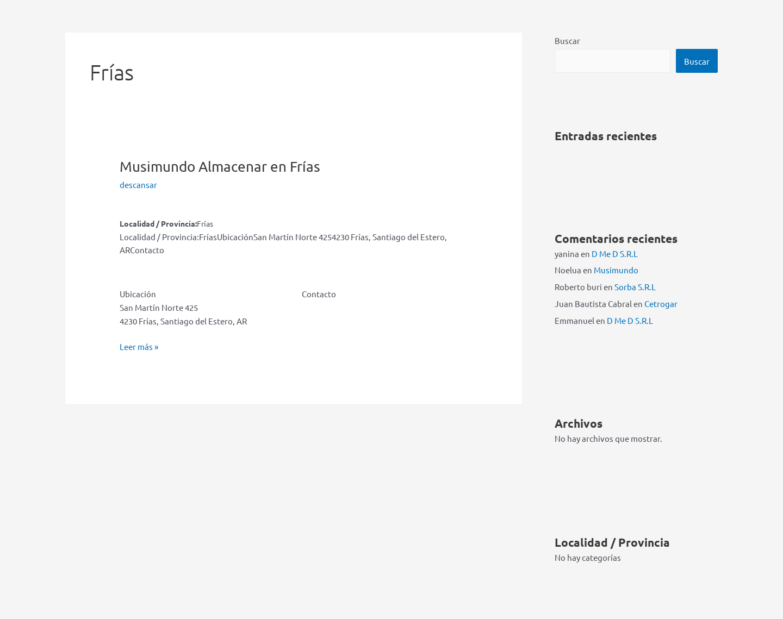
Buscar (567, 40)
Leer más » (139, 347)
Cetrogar (661, 303)
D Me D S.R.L (615, 253)
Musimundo (220, 166)
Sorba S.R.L (635, 287)
